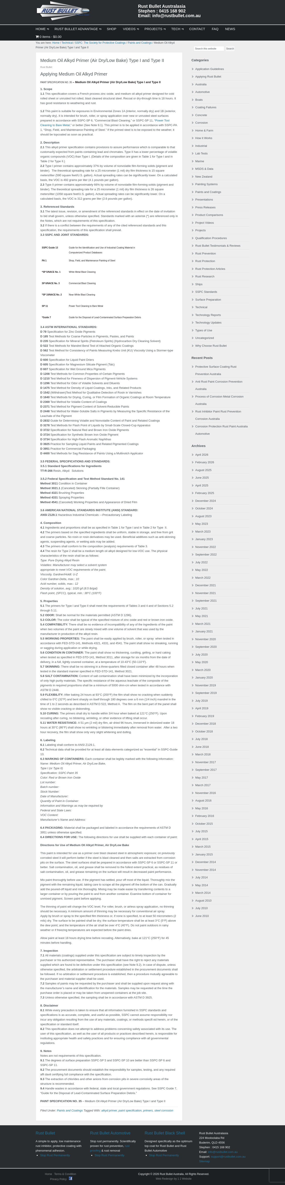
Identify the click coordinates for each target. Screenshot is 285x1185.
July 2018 (201, 739)
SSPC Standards (206, 291)
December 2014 (205, 862)
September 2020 (206, 646)
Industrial (201, 146)
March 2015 (203, 846)
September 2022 (206, 554)
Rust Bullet (45, 1133)
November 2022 (205, 547)
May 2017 (201, 777)
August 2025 (203, 470)
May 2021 (201, 616)
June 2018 (202, 746)
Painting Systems (206, 184)
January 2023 (204, 539)
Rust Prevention (205, 253)
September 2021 (206, 600)
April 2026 (201, 454)
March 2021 (203, 623)
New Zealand (203, 176)
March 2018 (203, 754)
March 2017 (203, 785)
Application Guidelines (209, 69)
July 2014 (201, 877)
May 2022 (201, 570)
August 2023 (203, 516)
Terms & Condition (65, 1174)
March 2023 (203, 531)
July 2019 (201, 700)
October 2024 (204, 508)
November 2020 (205, 639)
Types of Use (203, 330)
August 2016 (203, 800)
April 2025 (201, 485)
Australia (201, 84)
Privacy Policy (58, 1179)
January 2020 (204, 677)
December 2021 (205, 585)
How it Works (203, 138)
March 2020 (203, 670)
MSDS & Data (204, 168)
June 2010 (202, 916)
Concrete (201, 115)
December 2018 (205, 723)
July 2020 (201, 654)
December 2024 (205, 500)
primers (148, 1110)
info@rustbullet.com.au (223, 1152)
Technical (201, 307)
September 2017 (206, 769)
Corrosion (201, 122)
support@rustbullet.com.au (228, 1156)
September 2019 (206, 693)
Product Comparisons (209, 215)
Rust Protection (205, 261)
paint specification (129, 1110)
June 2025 (202, 477)
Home (48, 1174)
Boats (199, 99)
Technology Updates (208, 322)
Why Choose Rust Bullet (211, 345)
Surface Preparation (208, 299)
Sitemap (204, 1161)
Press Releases (205, 207)
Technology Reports (208, 315)
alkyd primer (109, 1110)
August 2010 (203, 900)
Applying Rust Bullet (208, 76)
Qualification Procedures (211, 238)
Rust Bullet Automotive (110, 1133)
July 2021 (201, 608)
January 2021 (204, 631)
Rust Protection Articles (210, 269)
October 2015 (204, 823)
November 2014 (205, 869)
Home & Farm (204, 130)
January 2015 (204, 854)
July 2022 (201, 562)
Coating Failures (205, 107)
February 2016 (204, 816)
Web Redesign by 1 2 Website (174, 1178)
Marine (199, 161)
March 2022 (203, 577)
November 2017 (205, 762)
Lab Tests (201, 153)
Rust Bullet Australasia (63, 13)
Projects (200, 230)
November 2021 (205, 593)
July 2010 (201, 908)
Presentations (204, 199)
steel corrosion (164, 1110)
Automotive (202, 92)
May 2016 (201, 808)
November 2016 (205, 793)
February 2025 (204, 493)
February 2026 (204, 462)
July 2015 (201, 831)
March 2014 (203, 892)
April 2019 (201, 708)
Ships (199, 284)
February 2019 (204, 716)
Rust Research (204, 276)
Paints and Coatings (70, 1110)
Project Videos (204, 222)
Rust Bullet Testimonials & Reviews (217, 245)
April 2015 (201, 839)
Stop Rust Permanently (55, 1155)
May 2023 (201, 523)
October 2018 (204, 731)
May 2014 (201, 885)
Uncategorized (204, 338)
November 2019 (205, 685)
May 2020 (201, 662)
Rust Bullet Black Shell (165, 1133)
